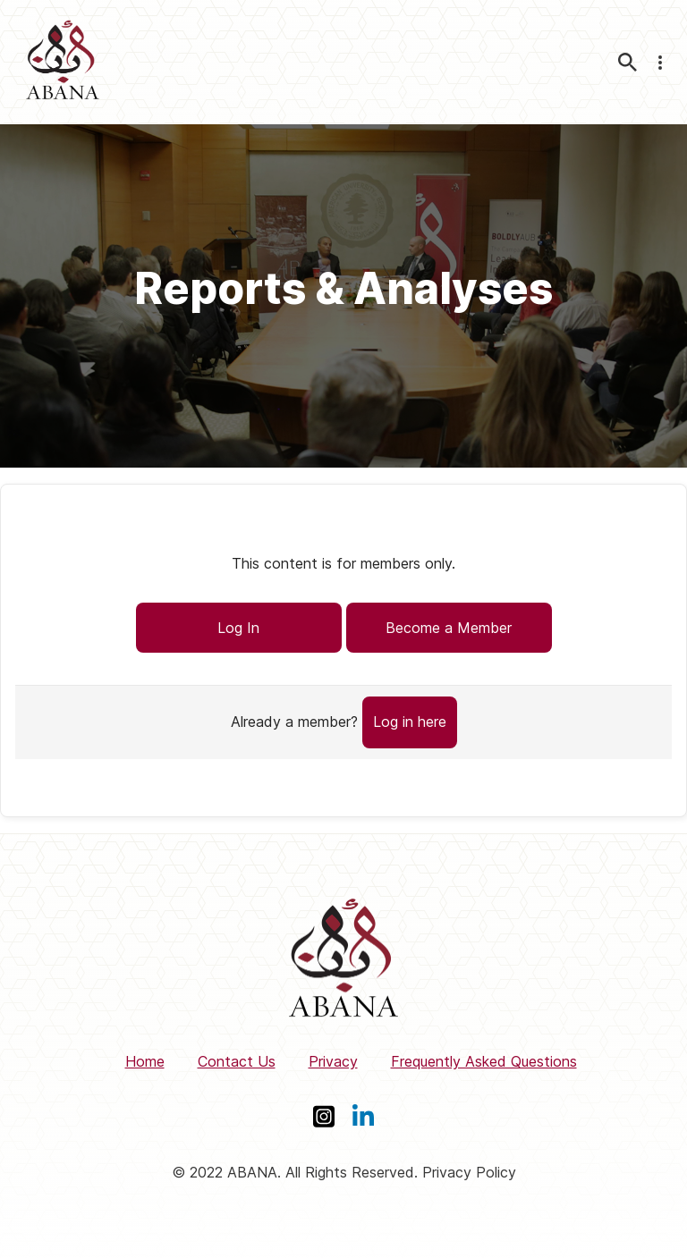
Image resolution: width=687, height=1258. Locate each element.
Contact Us (237, 1061)
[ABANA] (62, 62)
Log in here (409, 721)
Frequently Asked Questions (484, 1061)
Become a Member (449, 628)
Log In (238, 628)
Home (145, 1061)
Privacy (333, 1061)
